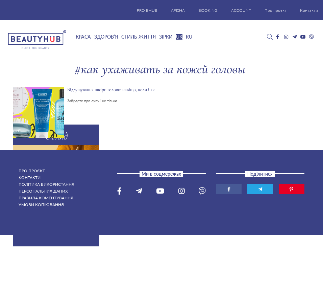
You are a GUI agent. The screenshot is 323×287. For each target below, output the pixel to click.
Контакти (309, 10)
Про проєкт (276, 10)
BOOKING (208, 10)
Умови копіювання (41, 204)
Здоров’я (106, 37)
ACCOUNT (241, 10)
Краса (83, 37)
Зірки (166, 37)
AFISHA (178, 10)
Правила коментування (46, 197)
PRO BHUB (147, 10)
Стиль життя (138, 37)
